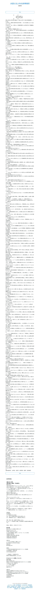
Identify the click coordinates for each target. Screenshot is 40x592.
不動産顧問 (30, 584)
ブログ (19, 588)
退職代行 (9, 586)
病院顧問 (16, 588)
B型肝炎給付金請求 (28, 587)
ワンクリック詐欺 (25, 586)
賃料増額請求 (18, 584)
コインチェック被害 (11, 584)
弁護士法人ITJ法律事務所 (20, 4)
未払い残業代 (9, 587)
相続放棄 (13, 586)
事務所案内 (23, 588)
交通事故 (19, 586)
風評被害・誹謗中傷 (21, 587)
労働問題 (30, 586)
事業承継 (14, 587)
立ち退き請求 (24, 584)
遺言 (16, 586)
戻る (20, 12)
